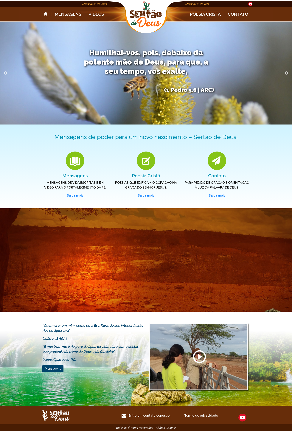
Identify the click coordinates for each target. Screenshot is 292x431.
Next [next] (286, 73)
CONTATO (238, 14)
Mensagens (53, 368)
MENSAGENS (68, 14)
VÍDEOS (96, 14)
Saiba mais (75, 195)
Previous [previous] (5, 73)
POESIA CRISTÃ (205, 14)
